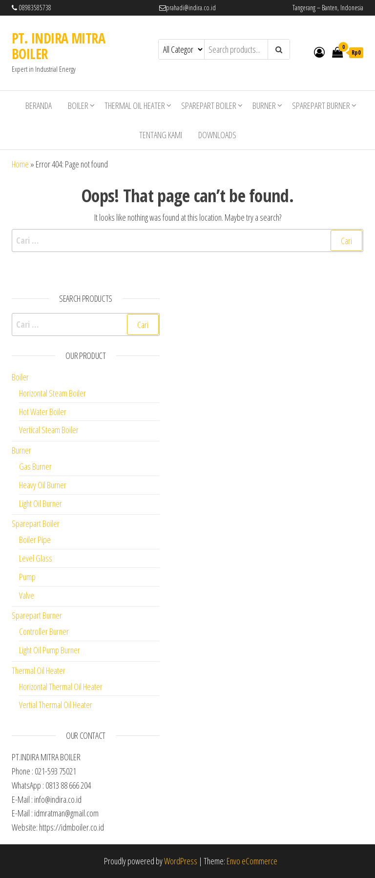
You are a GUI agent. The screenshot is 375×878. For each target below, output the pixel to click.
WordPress (180, 861)
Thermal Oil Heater (134, 105)
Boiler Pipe (35, 539)
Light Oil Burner (40, 503)
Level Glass (35, 558)
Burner (264, 105)
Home (20, 164)
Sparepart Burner (321, 105)
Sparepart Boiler (208, 105)
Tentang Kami (160, 135)
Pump (27, 577)
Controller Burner (44, 631)
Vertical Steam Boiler (49, 430)
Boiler (78, 105)
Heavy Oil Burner (42, 485)
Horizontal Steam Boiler (52, 393)
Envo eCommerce (252, 861)
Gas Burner (35, 466)
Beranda (38, 105)
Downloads (217, 135)
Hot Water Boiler (42, 412)
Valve (26, 595)
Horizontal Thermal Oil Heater (61, 686)
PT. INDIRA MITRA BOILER (58, 46)
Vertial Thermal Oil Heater (55, 705)
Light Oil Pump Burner (49, 650)
